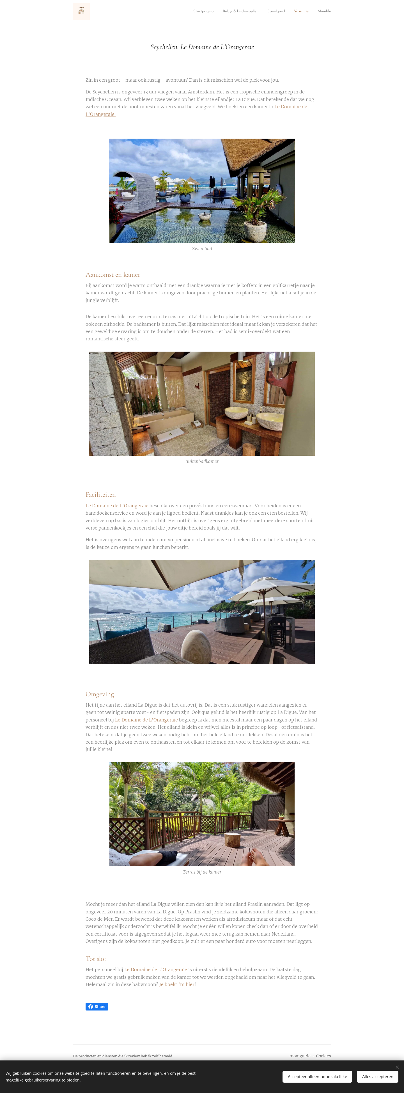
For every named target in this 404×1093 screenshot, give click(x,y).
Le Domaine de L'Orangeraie (118, 505)
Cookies (323, 1055)
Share (96, 1006)
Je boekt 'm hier (176, 984)
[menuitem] (125, 11)
